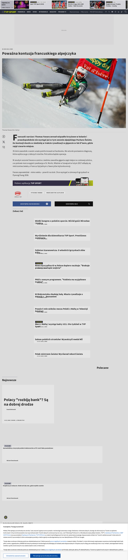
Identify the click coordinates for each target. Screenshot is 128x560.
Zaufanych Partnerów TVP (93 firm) (33, 535)
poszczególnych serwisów (58, 541)
